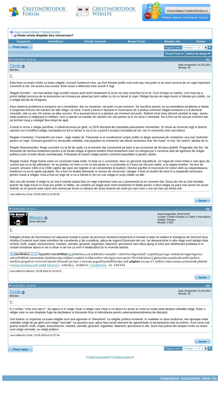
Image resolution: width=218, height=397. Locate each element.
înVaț (34, 254)
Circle (15, 65)
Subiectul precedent (99, 357)
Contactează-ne (169, 378)
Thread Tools (173, 53)
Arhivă (206, 378)
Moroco (36, 217)
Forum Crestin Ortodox (27, 31)
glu (70, 254)
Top (214, 378)
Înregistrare (24, 41)
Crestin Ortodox (190, 378)
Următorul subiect (122, 357)
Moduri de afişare (197, 53)
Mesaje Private (136, 41)
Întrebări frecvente (95, 41)
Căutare (200, 41)
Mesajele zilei (172, 41)
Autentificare (55, 41)
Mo (12, 254)
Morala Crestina (51, 31)
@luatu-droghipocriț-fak (28, 265)
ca (72, 265)
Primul (188, 47)
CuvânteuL (98, 265)
